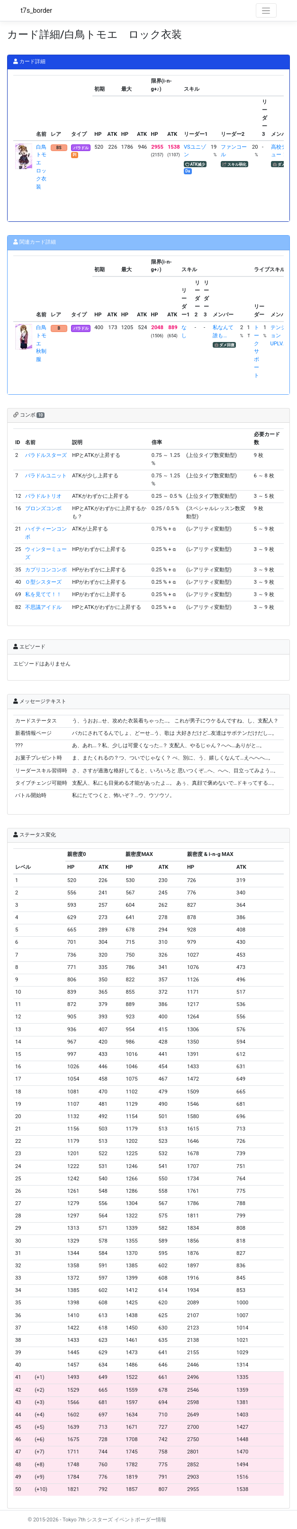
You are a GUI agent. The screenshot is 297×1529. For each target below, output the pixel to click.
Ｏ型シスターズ (43, 582)
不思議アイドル (43, 607)
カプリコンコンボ (46, 570)
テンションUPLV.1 (278, 335)
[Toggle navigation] (266, 10)
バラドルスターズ (46, 455)
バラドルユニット (46, 476)
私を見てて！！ (43, 594)
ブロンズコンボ (43, 508)
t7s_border (37, 10)
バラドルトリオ (43, 496)
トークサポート (256, 351)
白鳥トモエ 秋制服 (41, 343)
